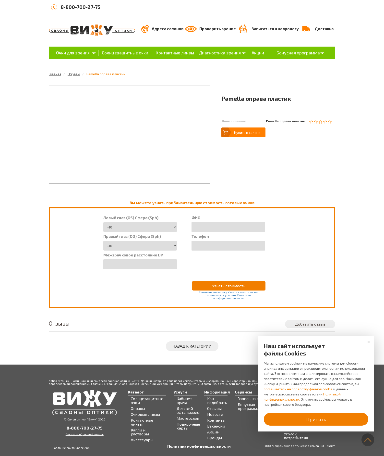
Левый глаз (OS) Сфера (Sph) (130, 218)
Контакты (216, 420)
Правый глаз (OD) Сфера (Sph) (132, 236)
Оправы (74, 74)
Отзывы (214, 408)
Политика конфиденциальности (199, 446)
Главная (55, 74)
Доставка (324, 28)
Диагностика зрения (220, 52)
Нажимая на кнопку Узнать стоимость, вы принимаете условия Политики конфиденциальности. (228, 295)
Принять (316, 419)
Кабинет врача (184, 401)
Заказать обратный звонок (85, 433)
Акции (258, 52)
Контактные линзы (175, 52)
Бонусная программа (298, 52)
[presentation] (229, 262)
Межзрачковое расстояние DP (133, 255)
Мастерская (188, 418)
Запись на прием (253, 399)
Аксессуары (142, 440)
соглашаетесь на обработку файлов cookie (298, 389)
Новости (215, 414)
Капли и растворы (140, 432)
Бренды (214, 438)
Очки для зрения (73, 52)
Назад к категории (192, 346)
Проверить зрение (217, 28)
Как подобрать (217, 401)
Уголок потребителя (296, 436)
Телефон (200, 236)
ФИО (196, 218)
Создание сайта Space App (71, 447)
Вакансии (216, 426)
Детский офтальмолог (189, 410)
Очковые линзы (145, 414)
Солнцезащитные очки (125, 52)
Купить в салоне (247, 132)
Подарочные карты (188, 426)
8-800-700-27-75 (80, 6)
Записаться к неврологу (275, 28)
